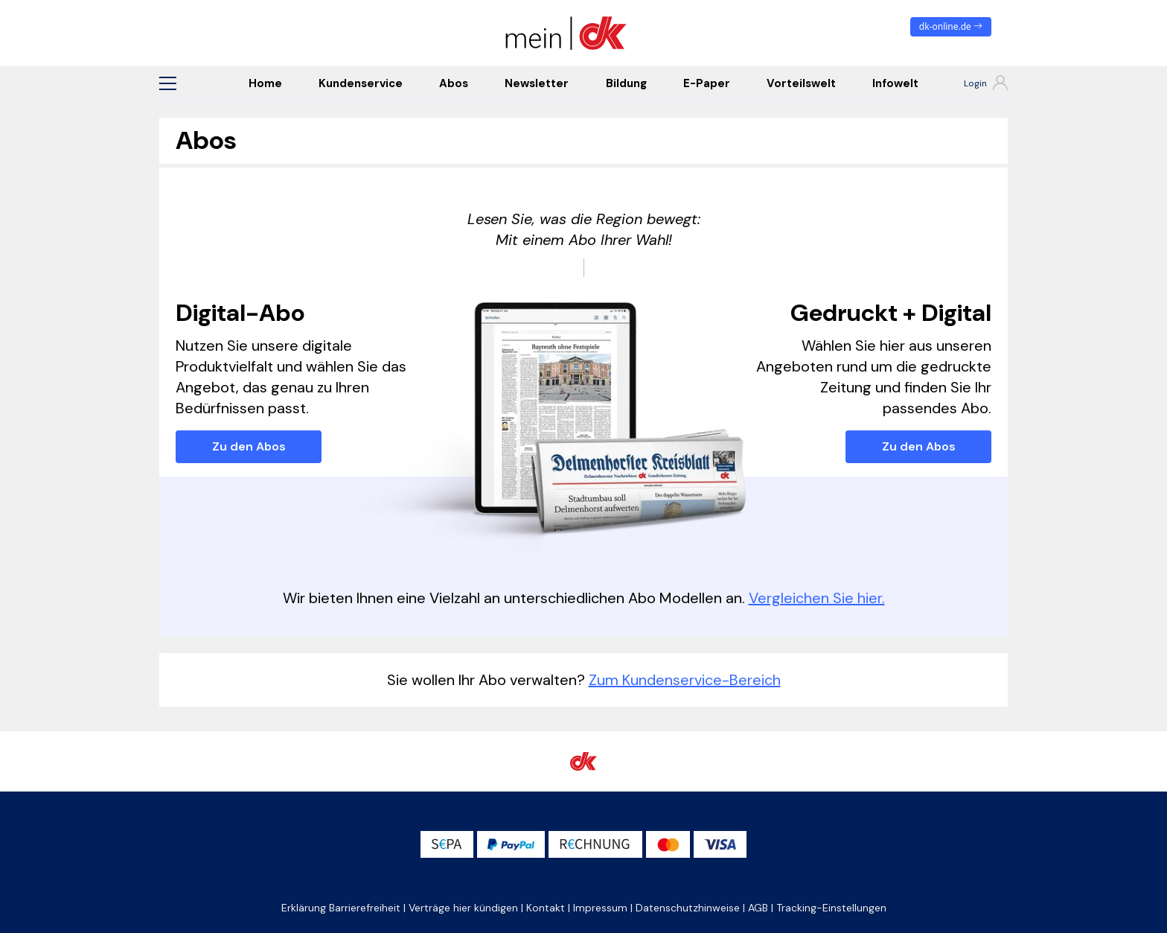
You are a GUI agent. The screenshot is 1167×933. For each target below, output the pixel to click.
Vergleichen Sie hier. (817, 598)
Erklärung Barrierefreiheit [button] (340, 907)
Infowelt (895, 83)
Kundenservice (361, 83)
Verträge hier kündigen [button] (463, 907)
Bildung (626, 83)
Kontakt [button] (545, 907)
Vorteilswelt (801, 83)
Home (265, 83)
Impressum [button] (600, 907)
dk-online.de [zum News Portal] (950, 26)
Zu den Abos (249, 446)
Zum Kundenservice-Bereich (685, 680)
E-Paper (706, 83)
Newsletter (537, 83)
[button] (167, 83)
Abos (453, 83)
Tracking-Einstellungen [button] (831, 907)
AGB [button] (758, 907)
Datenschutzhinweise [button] (688, 907)
